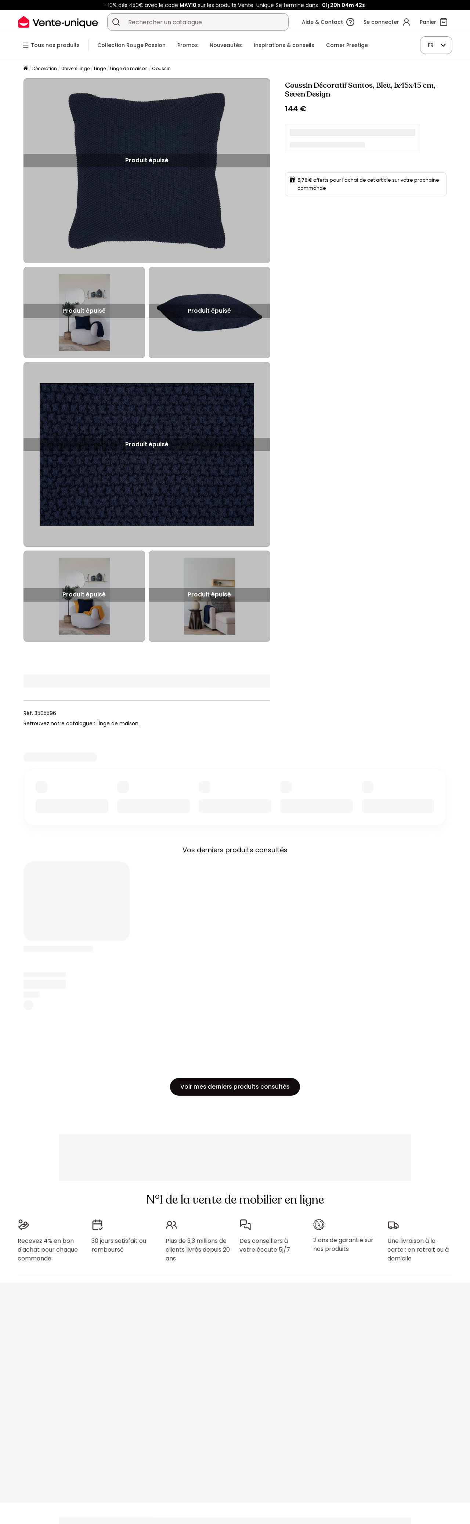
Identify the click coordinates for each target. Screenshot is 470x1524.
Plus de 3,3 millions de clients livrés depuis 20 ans (198, 1250)
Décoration (44, 68)
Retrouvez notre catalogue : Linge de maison (81, 723)
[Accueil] (26, 69)
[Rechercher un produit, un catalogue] (116, 22)
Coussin (161, 68)
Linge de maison (129, 68)
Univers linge (75, 68)
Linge (100, 68)
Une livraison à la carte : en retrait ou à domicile (418, 1250)
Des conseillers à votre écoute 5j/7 (264, 1245)
